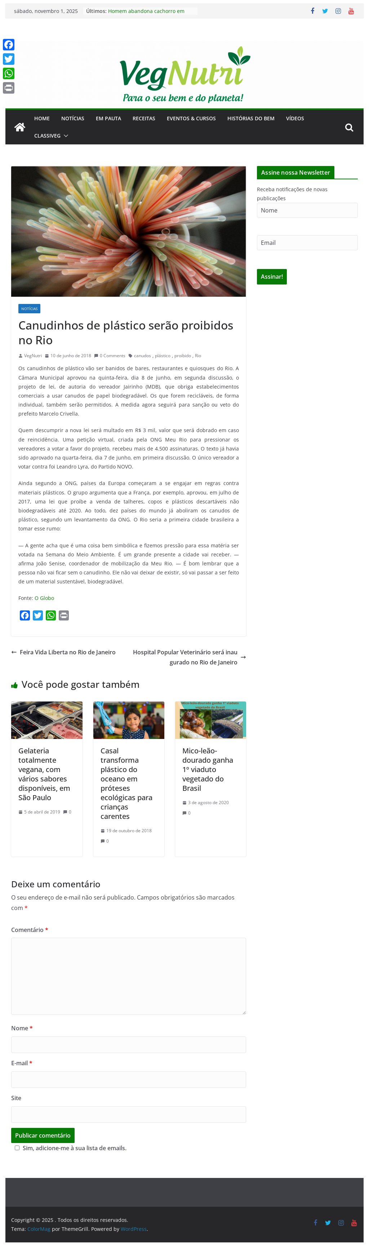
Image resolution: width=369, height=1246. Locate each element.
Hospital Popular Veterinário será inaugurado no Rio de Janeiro (189, 657)
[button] (64, 136)
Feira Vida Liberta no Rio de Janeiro (63, 652)
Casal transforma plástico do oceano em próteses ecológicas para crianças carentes (126, 783)
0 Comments (109, 356)
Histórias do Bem (251, 118)
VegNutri (33, 356)
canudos (142, 356)
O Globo (44, 598)
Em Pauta (108, 118)
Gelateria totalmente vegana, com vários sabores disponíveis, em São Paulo (44, 774)
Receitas (144, 118)
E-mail (21, 1063)
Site (16, 1098)
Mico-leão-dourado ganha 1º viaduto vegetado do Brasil (207, 769)
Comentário (29, 930)
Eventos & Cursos (191, 118)
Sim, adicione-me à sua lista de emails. (69, 1148)
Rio (198, 356)
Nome (22, 1028)
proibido (182, 356)
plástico (162, 356)
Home (42, 118)
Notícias (72, 118)
